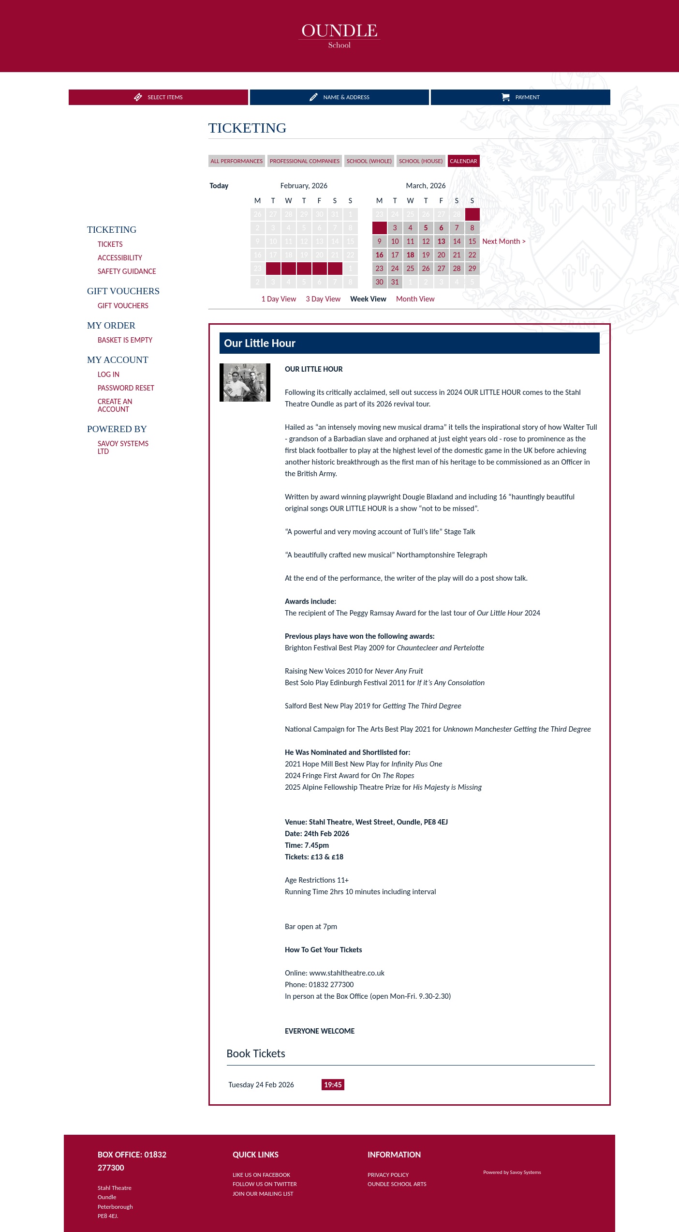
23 (379, 268)
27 (319, 268)
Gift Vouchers (123, 305)
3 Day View (323, 298)
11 (410, 241)
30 (379, 281)
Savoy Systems (525, 1172)
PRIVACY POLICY (388, 1174)
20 (441, 254)
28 (335, 268)
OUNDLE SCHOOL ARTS (397, 1183)
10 (395, 241)
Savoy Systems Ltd (123, 447)
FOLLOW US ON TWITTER (265, 1183)
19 (425, 254)
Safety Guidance (127, 271)
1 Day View (279, 298)
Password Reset (126, 387)
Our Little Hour (260, 343)
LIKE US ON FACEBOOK (261, 1174)
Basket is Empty (125, 340)
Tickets (110, 244)
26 (304, 268)
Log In (108, 374)
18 (410, 254)
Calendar (463, 161)
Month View (415, 298)
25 (288, 268)
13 (441, 241)
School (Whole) (369, 161)
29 (472, 268)
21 (456, 254)
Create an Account (115, 405)
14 (456, 241)
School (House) (421, 161)
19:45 (333, 1084)
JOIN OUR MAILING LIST (263, 1193)
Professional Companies (305, 161)
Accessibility (120, 257)
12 (425, 241)
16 (379, 254)
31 (395, 281)
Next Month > (504, 241)
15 (472, 241)
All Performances (237, 161)
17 (395, 254)
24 (273, 268)
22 (472, 254)
